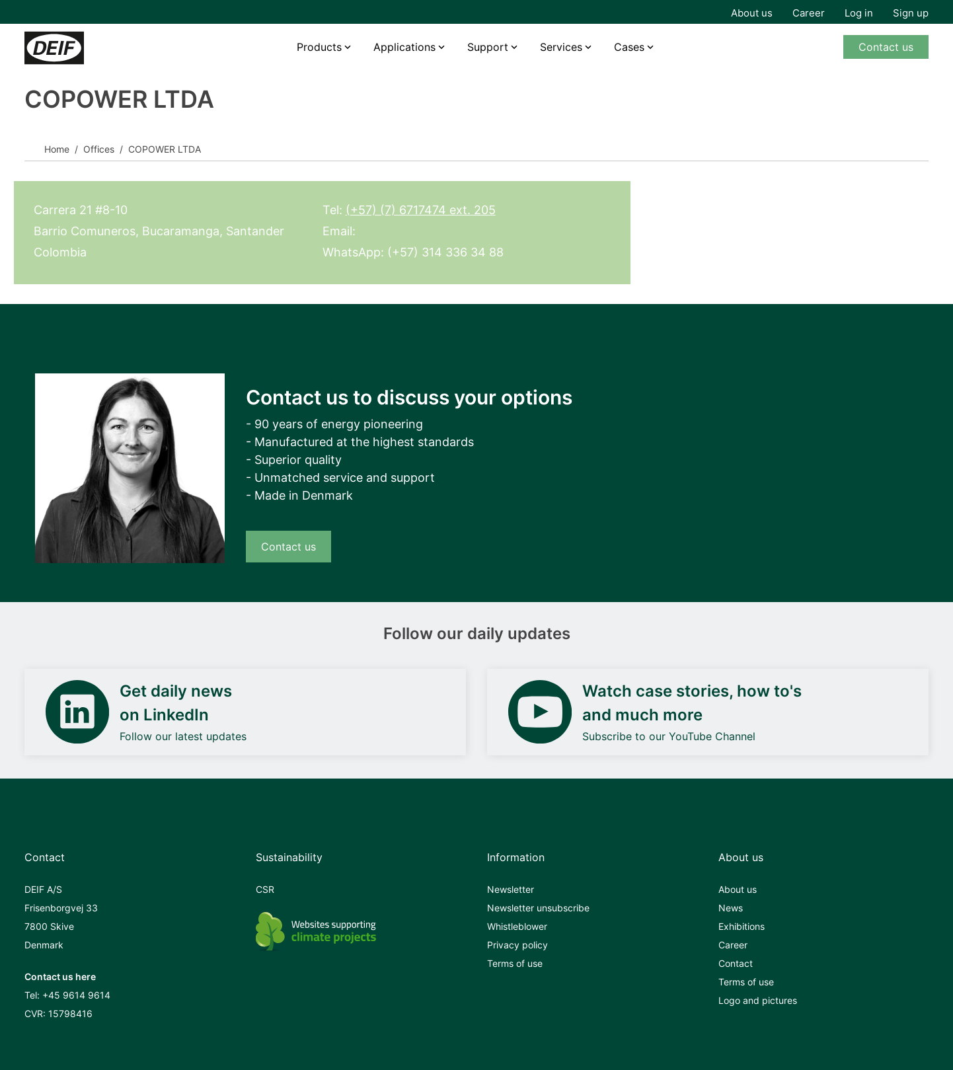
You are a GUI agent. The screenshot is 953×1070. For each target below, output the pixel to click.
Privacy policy (517, 944)
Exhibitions (741, 926)
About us (752, 13)
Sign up (911, 13)
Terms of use (515, 963)
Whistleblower (517, 926)
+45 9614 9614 (76, 995)
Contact (735, 963)
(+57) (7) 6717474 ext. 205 (421, 210)
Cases (629, 47)
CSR (265, 889)
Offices (98, 149)
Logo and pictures (757, 1000)
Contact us (885, 47)
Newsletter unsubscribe (538, 907)
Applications (404, 47)
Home (56, 149)
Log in (859, 13)
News (730, 907)
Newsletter (510, 889)
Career (808, 13)
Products (319, 47)
